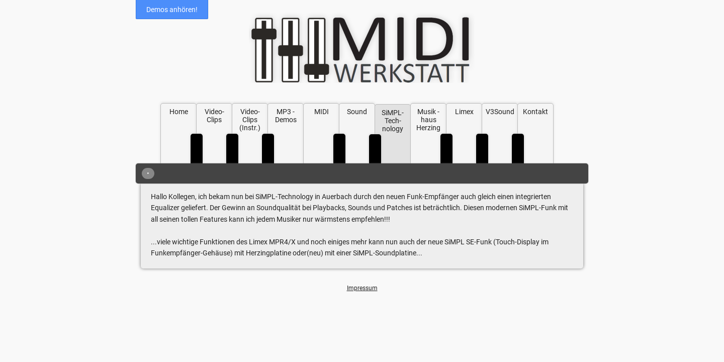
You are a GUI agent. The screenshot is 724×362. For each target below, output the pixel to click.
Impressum (362, 288)
